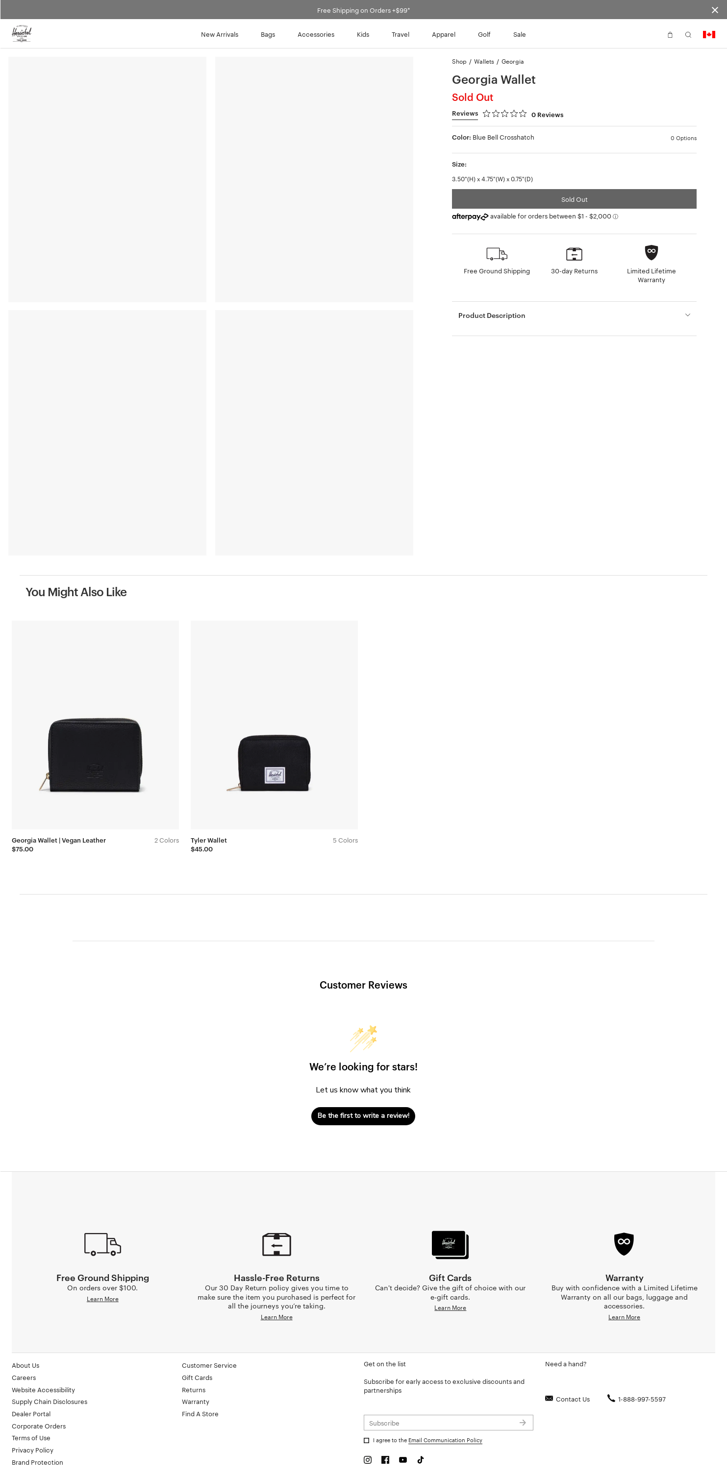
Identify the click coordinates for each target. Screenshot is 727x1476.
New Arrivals (219, 33)
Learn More (103, 1298)
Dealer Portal (31, 1413)
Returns (193, 1389)
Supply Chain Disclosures (49, 1401)
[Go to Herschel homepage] (21, 34)
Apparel (443, 33)
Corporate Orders (39, 1425)
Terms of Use (31, 1437)
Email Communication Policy (445, 1440)
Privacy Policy (32, 1449)
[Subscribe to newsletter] (449, 1422)
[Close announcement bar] (715, 9)
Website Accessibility (43, 1389)
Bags (268, 33)
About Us (25, 1364)
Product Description (492, 314)
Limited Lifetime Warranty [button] (651, 275)
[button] (652, 33)
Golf (484, 33)
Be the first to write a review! (363, 1115)
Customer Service (209, 1364)
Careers (24, 1377)
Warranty (195, 1401)
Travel (400, 33)
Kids (363, 33)
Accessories (316, 33)
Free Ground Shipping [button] (497, 270)
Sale (519, 33)
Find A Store (200, 1413)
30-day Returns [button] (574, 270)
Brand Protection (37, 1461)
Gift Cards (197, 1377)
